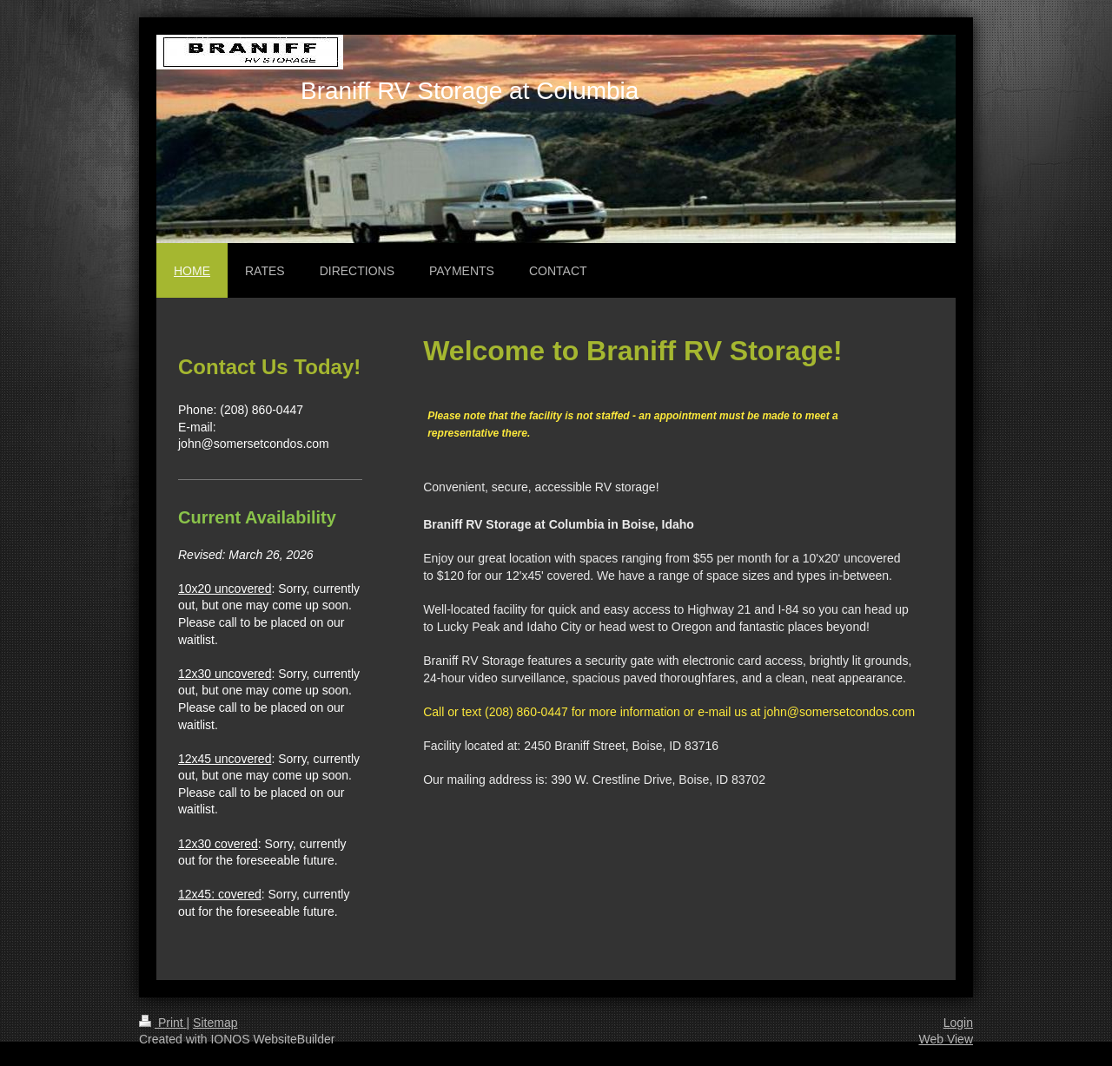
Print (163, 1023)
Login (958, 1023)
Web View (945, 1039)
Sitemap (215, 1023)
